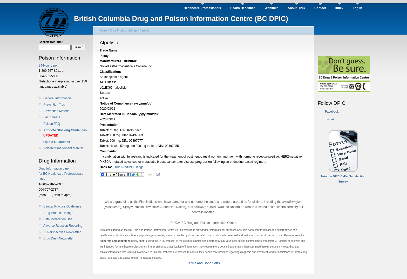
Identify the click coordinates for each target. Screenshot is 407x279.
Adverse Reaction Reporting (62, 226)
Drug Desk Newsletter (58, 238)
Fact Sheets (51, 117)
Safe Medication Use (57, 219)
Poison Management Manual (63, 148)
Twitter (329, 119)
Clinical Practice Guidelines (62, 206)
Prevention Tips (54, 104)
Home (103, 30)
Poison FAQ (51, 124)
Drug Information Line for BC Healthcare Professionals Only (61, 174)
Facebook (332, 111)
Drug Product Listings (58, 213)
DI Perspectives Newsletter (62, 232)
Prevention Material (56, 111)
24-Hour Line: (48, 65)
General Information (57, 98)
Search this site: (51, 42)
